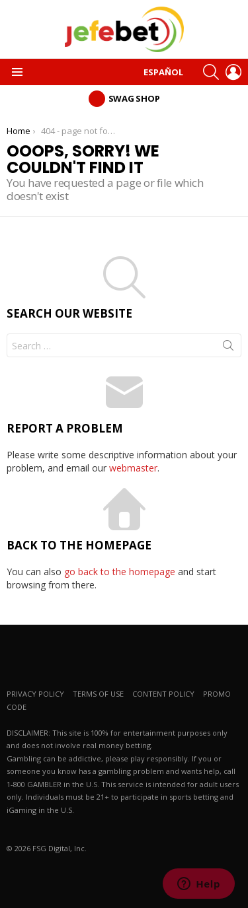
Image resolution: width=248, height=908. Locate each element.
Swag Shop (134, 98)
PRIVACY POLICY (35, 694)
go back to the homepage (119, 571)
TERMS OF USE (98, 694)
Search (228, 348)
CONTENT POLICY (163, 694)
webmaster (133, 468)
